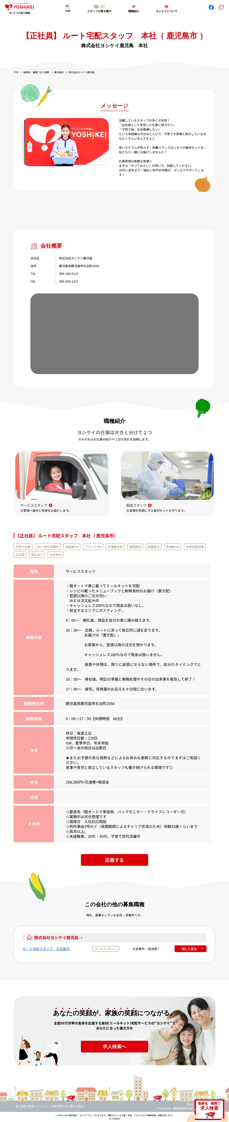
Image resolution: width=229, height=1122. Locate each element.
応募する (114, 860)
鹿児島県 (59, 72)
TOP (68, 11)
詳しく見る (189, 949)
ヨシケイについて (166, 11)
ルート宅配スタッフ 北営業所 (46, 948)
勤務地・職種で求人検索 (36, 72)
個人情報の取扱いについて (31, 1106)
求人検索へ (114, 1046)
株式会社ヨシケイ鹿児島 (58, 937)
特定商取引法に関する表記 (67, 1106)
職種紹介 (133, 11)
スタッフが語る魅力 (99, 11)
